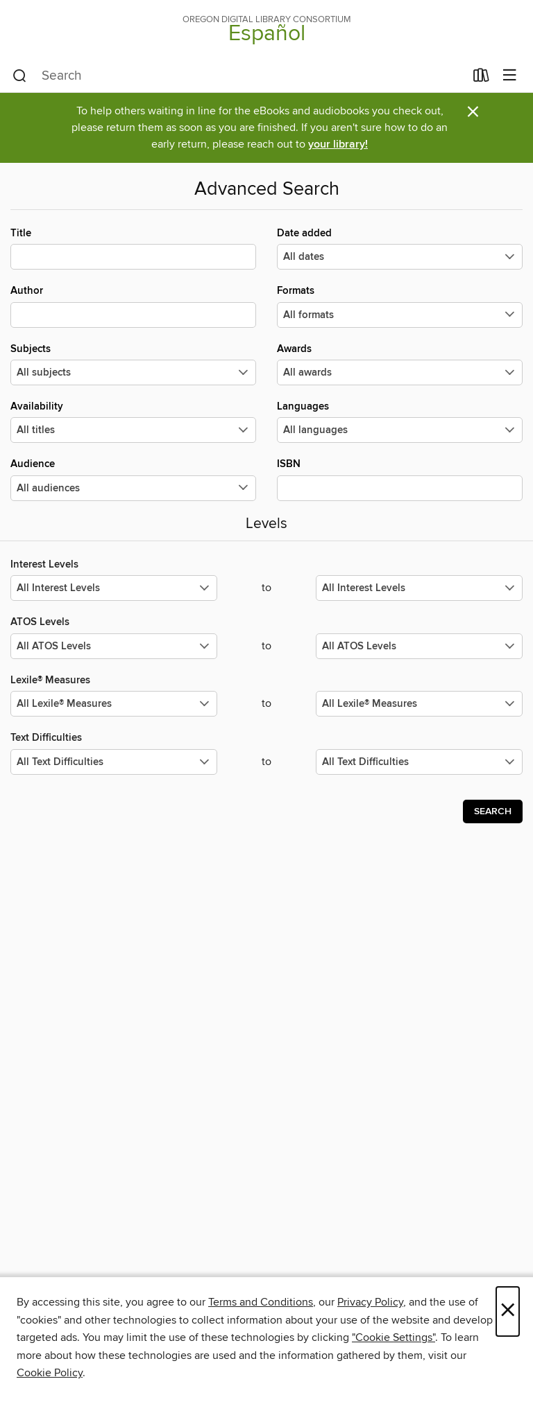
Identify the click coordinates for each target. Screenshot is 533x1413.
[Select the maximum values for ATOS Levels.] (419, 646)
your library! (338, 144)
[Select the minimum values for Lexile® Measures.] (113, 704)
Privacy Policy (370, 1302)
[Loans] (481, 78)
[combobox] (238, 76)
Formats (400, 305)
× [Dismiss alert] (473, 112)
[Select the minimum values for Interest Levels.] (113, 588)
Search (492, 811)
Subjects (133, 363)
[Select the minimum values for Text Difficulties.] (113, 762)
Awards (400, 363)
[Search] (19, 76)
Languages (400, 421)
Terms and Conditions (260, 1302)
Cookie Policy (50, 1373)
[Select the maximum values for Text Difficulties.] (419, 762)
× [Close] (507, 1311)
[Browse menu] (510, 76)
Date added (400, 248)
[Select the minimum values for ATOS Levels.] (113, 646)
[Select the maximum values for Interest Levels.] (419, 588)
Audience (133, 478)
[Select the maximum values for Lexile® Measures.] (419, 704)
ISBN (400, 478)
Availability (133, 421)
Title (133, 248)
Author (133, 305)
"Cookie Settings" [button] (393, 1337)
